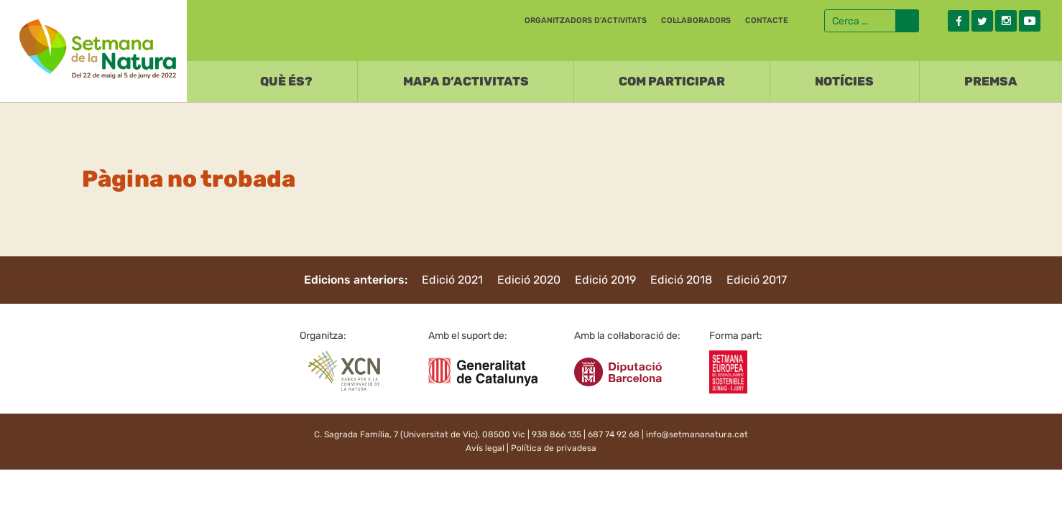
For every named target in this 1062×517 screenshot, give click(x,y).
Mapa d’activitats (466, 81)
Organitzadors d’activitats (586, 20)
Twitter (982, 21)
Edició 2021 (452, 280)
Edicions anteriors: (355, 280)
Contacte (766, 20)
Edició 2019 (605, 280)
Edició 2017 (756, 280)
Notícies (844, 81)
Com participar (672, 81)
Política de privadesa (553, 448)
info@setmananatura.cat (697, 434)
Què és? (286, 81)
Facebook (958, 21)
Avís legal (485, 448)
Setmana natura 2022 (93, 47)
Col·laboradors (696, 20)
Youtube (1029, 21)
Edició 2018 (681, 280)
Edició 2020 (528, 280)
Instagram (1006, 21)
